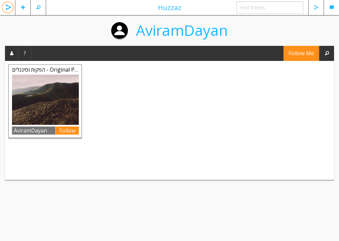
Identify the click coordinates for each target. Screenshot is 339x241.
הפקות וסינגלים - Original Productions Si (59, 69)
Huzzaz (169, 7)
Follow (67, 130)
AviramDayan (182, 30)
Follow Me (301, 53)
